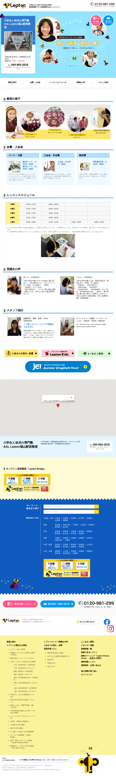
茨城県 (91, 525)
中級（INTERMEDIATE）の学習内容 (26, 679)
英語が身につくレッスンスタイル (22, 658)
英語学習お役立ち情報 (55, 653)
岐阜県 (57, 533)
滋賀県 (81, 538)
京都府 (73, 538)
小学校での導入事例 (17, 725)
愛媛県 (57, 547)
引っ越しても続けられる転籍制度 (22, 731)
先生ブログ (51, 666)
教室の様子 (12, 82)
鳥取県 (73, 544)
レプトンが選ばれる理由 (17, 645)
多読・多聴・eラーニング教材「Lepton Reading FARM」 (21, 741)
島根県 (81, 544)
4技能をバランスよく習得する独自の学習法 (22, 654)
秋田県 (73, 518)
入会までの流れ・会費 (53, 645)
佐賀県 (73, 551)
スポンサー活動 (87, 645)
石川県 (73, 533)
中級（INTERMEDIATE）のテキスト (26, 684)
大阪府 (57, 538)
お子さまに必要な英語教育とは (58, 656)
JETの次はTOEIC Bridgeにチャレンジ (22, 701)
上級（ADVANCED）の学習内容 (25, 688)
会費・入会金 (35, 82)
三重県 (67, 540)
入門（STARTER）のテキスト (24, 668)
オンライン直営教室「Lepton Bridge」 (20, 736)
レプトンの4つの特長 (17, 649)
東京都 (57, 525)
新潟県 (57, 531)
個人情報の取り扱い (89, 671)
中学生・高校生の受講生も (19, 721)
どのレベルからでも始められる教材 (23, 661)
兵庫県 (65, 538)
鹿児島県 (66, 553)
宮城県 (89, 518)
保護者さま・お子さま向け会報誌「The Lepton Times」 (22, 747)
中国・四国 (48, 544)
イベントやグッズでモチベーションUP (23, 717)
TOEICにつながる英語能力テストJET (22, 695)
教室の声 (50, 660)
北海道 (57, 518)
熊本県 (57, 553)
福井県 (81, 533)
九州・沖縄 (48, 551)
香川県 (65, 547)
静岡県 (89, 531)
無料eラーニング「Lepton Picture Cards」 (95, 657)
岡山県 (57, 544)
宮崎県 (89, 551)
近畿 (45, 538)
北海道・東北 (49, 518)
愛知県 (81, 531)
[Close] (71, 397)
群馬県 (57, 527)
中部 (45, 531)
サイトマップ (86, 675)
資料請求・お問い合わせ (91, 665)
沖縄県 (75, 553)
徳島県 (73, 547)
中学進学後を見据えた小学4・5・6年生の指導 (22, 712)
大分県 (65, 551)
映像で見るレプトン (89, 652)
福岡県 (57, 551)
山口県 (89, 544)
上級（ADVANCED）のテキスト (25, 691)
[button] (58, 405)
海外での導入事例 (16, 728)
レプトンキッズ (56, 642)
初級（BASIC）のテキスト (23, 674)
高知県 (81, 547)
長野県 (65, 531)
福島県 (65, 520)
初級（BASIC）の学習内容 (23, 671)
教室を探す (11, 642)
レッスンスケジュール (57, 82)
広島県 (65, 544)
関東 (45, 525)
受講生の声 (80, 82)
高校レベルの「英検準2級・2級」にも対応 (22, 706)
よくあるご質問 (87, 642)
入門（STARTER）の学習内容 (24, 665)
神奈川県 (66, 525)
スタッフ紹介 (103, 82)
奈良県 (89, 538)
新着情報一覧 (86, 649)
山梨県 (73, 531)
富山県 (65, 533)
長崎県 (81, 551)
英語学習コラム (50, 649)
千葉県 (75, 525)
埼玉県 (83, 525)
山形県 (57, 520)
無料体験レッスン (88, 662)
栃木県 (65, 527)
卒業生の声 (51, 663)
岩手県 (81, 518)
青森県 (65, 518)
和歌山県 (58, 540)
